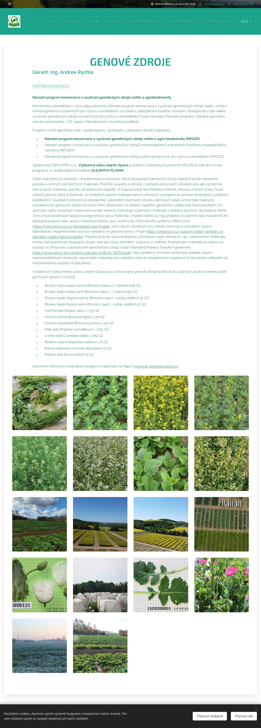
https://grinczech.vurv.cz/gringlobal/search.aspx (71, 226)
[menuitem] (77, 21)
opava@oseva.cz (214, 4)
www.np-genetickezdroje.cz (156, 366)
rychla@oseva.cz (51, 85)
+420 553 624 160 (242, 4)
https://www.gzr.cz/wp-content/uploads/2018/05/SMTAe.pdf (81, 252)
